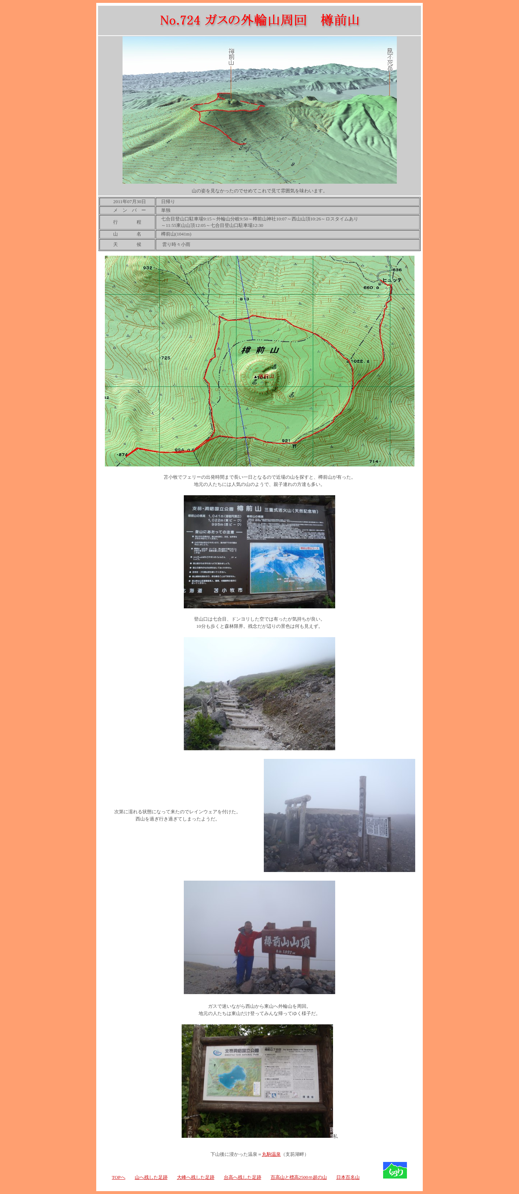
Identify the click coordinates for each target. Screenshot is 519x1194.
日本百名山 (348, 1177)
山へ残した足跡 (151, 1177)
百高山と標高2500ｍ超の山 (299, 1177)
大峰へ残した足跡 (195, 1177)
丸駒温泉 (271, 1154)
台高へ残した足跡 (242, 1177)
